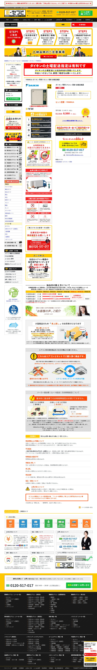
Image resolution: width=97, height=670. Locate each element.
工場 (52, 608)
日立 (6, 234)
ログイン (40, 15)
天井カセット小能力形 (18, 645)
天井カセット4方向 (78, 647)
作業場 (52, 610)
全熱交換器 (25, 61)
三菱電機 (7, 231)
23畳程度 (60, 650)
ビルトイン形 (37, 606)
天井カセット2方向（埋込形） (36, 599)
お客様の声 (59, 19)
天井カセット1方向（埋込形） (36, 601)
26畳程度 (67, 650)
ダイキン (31, 61)
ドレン (7, 202)
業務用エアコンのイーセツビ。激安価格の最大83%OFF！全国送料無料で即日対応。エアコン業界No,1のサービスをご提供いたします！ (15, 13)
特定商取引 (69, 19)
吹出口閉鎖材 (8, 218)
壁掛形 (37, 604)
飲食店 (52, 601)
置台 (6, 194)
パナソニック (8, 239)
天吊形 (8, 659)
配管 (6, 216)
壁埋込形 (8, 643)
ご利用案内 (16, 19)
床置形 (42, 604)
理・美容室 (54, 603)
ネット (7, 208)
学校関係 (53, 604)
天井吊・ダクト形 (55, 659)
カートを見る (32, 15)
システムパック (32, 650)
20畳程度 (53, 650)
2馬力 (86, 597)
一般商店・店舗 (55, 599)
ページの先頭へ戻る (87, 507)
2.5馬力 (81, 599)
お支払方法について (10, 277)
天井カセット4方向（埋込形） (36, 597)
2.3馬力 (75, 599)
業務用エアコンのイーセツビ (12, 61)
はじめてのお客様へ (10, 271)
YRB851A (38, 61)
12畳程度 (53, 649)
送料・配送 (37, 19)
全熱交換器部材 (9, 221)
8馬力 (74, 603)
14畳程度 (60, 649)
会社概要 (78, 19)
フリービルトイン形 (18, 643)
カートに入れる (90, 654)
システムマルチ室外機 (34, 649)
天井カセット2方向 (11, 641)
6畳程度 (53, 647)
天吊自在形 (31, 608)
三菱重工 (7, 237)
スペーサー (8, 210)
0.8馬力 (75, 659)
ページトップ (90, 664)
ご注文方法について (10, 274)
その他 (52, 612)
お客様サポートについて (11, 282)
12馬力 (85, 603)
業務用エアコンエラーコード (13, 264)
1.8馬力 (81, 597)
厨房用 (30, 606)
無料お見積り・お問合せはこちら (85, 13)
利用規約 (51, 668)
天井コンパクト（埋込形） (35, 603)
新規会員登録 (48, 15)
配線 (6, 205)
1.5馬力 (75, 597)
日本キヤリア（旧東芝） (12, 229)
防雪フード (8, 200)
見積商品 (87, 19)
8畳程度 (59, 647)
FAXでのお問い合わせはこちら (74, 155)
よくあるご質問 (9, 258)
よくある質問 (48, 19)
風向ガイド (8, 189)
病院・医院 (54, 606)
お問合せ (67, 668)
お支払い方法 (26, 19)
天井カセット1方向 (11, 639)
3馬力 (86, 599)
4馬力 (74, 601)
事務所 (52, 597)
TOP (7, 19)
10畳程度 (66, 647)
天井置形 (21, 659)
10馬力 (80, 603)
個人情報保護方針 (59, 668)
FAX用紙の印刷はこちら (68, 548)
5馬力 (79, 601)
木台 (6, 197)
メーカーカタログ (10, 261)
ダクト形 (30, 630)
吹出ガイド (8, 192)
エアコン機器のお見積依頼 (12, 253)
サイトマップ (7, 668)
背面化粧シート (9, 213)
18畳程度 (67, 649)
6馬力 (84, 601)
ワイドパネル (8, 186)
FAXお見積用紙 (9, 256)
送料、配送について (10, 279)
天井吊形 (30, 604)
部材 (70, 161)
